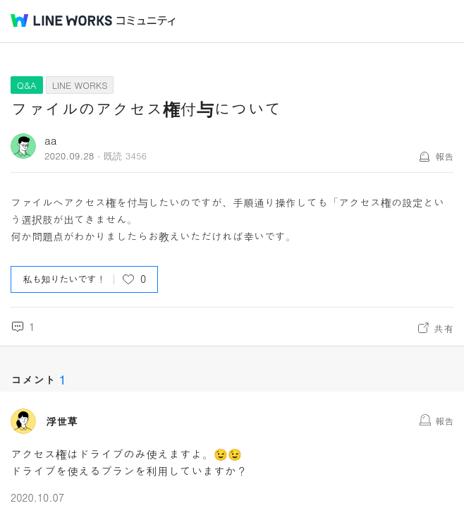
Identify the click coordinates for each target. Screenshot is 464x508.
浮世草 (62, 421)
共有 (443, 328)
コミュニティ (146, 21)
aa (50, 140)
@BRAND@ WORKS (61, 20)
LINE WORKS (80, 85)
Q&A (27, 85)
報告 (444, 156)
